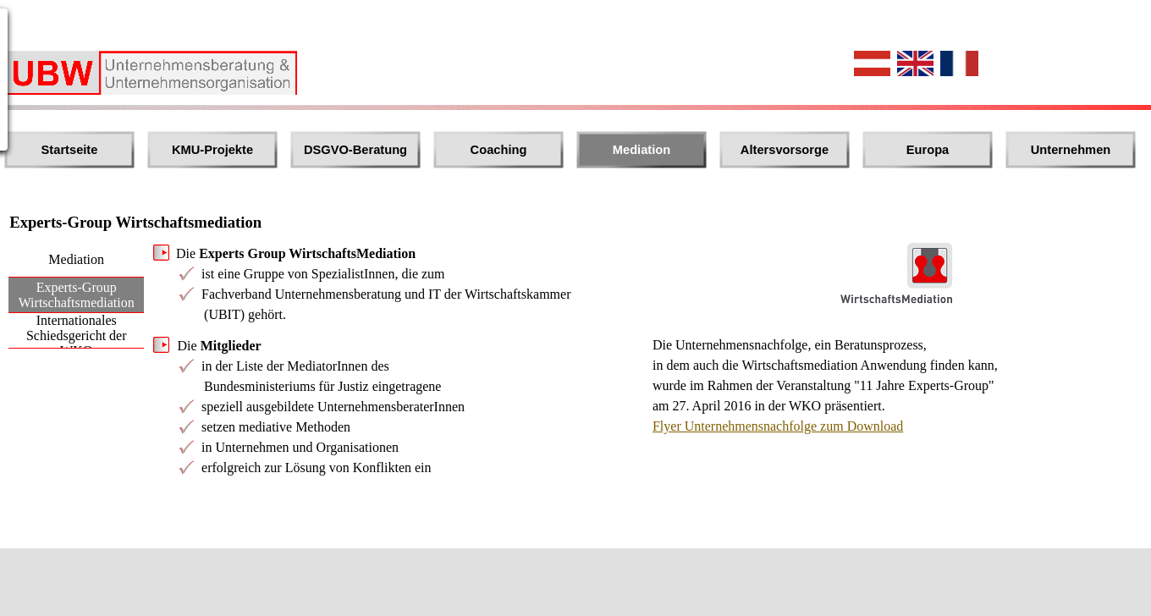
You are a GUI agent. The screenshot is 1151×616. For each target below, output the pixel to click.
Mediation (641, 150)
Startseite (69, 150)
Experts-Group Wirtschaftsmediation (77, 295)
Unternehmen (1070, 150)
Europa (928, 150)
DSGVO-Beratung (355, 150)
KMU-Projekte (212, 150)
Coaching (499, 150)
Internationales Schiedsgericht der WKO (76, 335)
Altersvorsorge (785, 150)
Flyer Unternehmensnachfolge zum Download (778, 426)
